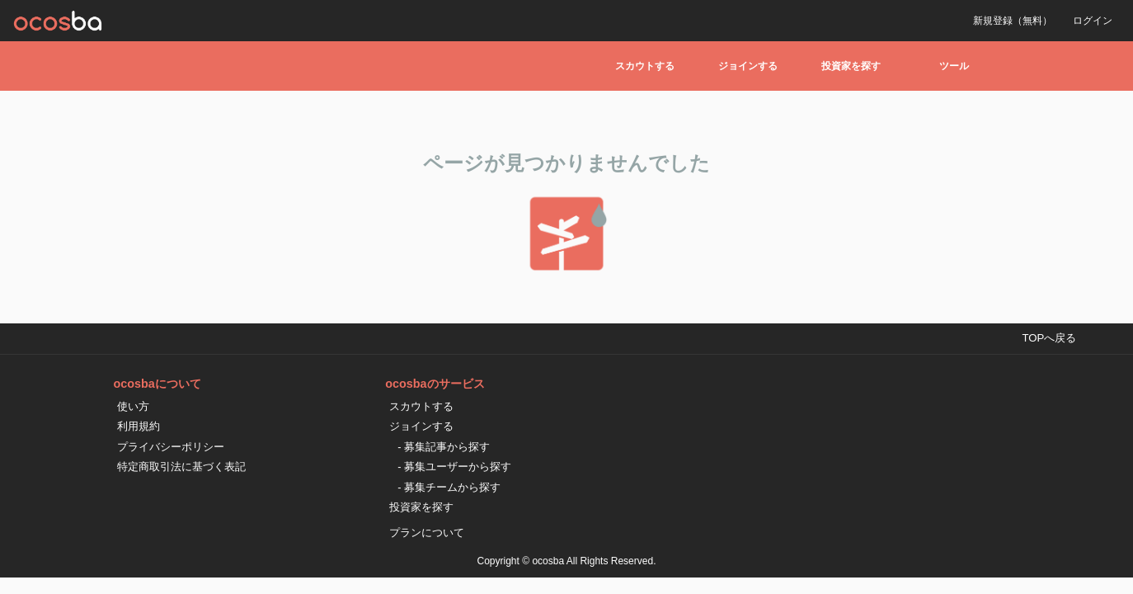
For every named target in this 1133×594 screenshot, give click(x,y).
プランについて (426, 532)
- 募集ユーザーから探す (454, 466)
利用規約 (138, 426)
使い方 (133, 406)
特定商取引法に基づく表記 (181, 466)
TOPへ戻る (1049, 338)
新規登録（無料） (1012, 20)
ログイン (1092, 20)
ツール (954, 66)
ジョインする (748, 66)
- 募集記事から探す (443, 447)
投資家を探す (851, 66)
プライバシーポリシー (170, 447)
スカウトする (645, 66)
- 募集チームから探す (449, 487)
